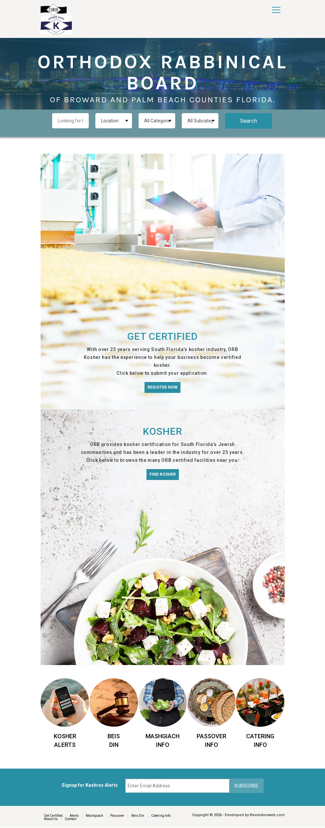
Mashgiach (94, 816)
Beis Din (137, 816)
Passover (117, 816)
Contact (70, 819)
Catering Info (161, 816)
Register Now (162, 387)
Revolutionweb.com (267, 815)
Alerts (74, 816)
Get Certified (53, 816)
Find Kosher (162, 474)
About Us (51, 819)
